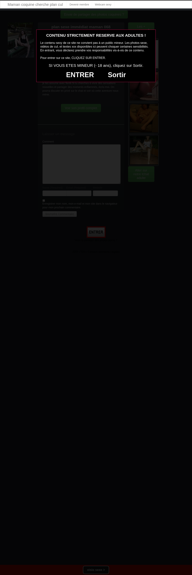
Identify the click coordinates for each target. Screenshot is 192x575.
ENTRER (80, 75)
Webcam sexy (103, 4)
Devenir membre (79, 4)
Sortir (117, 75)
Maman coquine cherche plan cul (35, 4)
